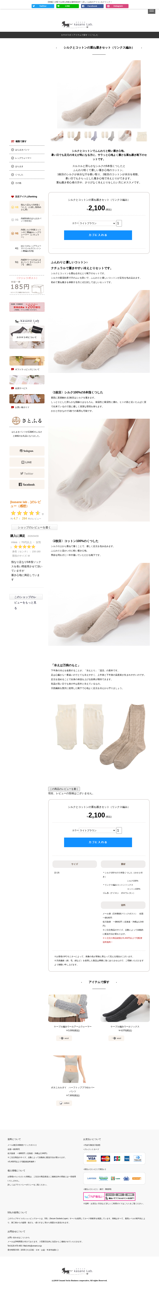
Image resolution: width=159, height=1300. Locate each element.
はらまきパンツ (22, 150)
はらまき (19, 167)
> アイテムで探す (80, 35)
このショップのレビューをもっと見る (25, 603)
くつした (19, 175)
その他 (18, 184)
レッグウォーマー (23, 159)
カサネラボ (66, 35)
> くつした (93, 35)
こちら (127, 1212)
